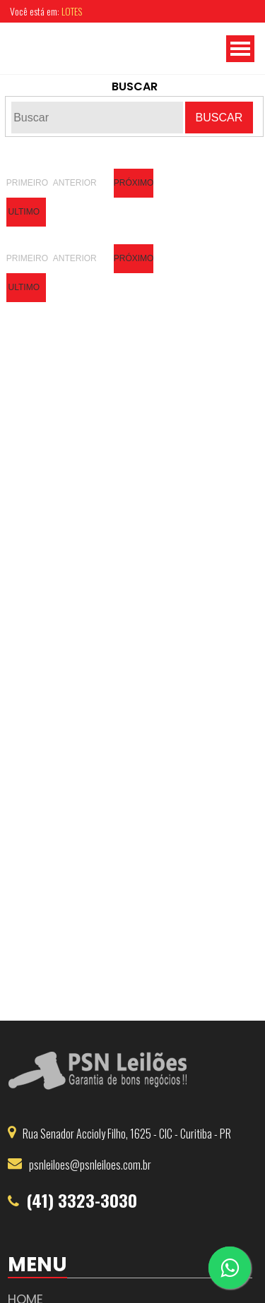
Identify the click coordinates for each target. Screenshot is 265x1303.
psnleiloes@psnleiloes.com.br (90, 1164)
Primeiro (26, 183)
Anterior (73, 183)
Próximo (133, 183)
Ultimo (24, 212)
